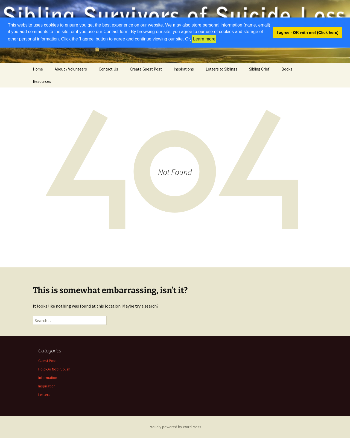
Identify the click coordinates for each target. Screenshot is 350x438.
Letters (44, 394)
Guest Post (47, 360)
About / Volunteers (71, 69)
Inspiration (47, 386)
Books (286, 69)
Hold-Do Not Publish (54, 369)
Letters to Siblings (221, 69)
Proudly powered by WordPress (175, 426)
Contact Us (108, 69)
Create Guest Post (146, 69)
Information (47, 377)
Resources (42, 81)
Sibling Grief (259, 69)
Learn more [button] (204, 39)
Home (38, 69)
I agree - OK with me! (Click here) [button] (308, 32)
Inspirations (184, 69)
